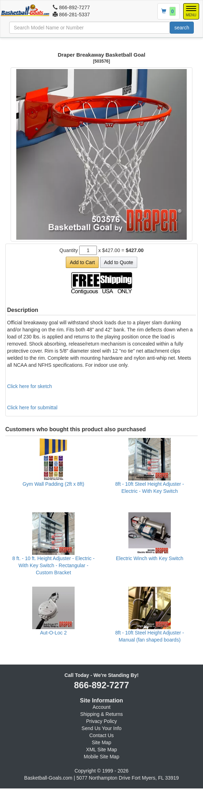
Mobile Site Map (101, 756)
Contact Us (101, 735)
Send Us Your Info (102, 728)
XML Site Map (101, 749)
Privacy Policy (101, 721)
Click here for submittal (32, 407)
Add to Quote (118, 262)
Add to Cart (82, 262)
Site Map (101, 742)
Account (102, 707)
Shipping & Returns (101, 714)
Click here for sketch (29, 386)
